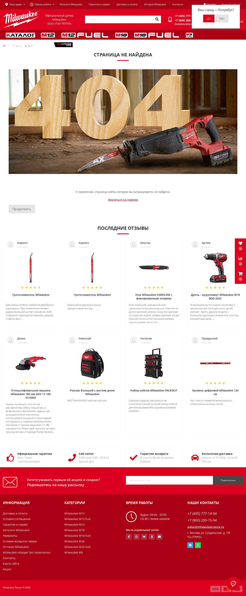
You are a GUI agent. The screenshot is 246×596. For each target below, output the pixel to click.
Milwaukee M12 (74, 513)
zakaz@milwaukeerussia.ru (205, 527)
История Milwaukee (155, 4)
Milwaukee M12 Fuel (77, 519)
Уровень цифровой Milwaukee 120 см (215, 392)
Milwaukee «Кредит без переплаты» (27, 552)
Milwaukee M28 (74, 541)
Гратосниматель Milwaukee (30, 295)
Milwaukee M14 (74, 524)
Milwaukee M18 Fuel (77, 535)
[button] (240, 276)
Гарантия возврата (154, 454)
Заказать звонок (184, 23)
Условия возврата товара (20, 541)
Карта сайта (11, 563)
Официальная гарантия (34, 454)
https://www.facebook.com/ (129, 536)
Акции (7, 569)
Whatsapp (198, 545)
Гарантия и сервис (99, 4)
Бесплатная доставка (217, 454)
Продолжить (21, 209)
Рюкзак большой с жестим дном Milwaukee (92, 392)
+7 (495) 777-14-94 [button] (202, 513)
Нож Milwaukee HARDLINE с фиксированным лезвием (153, 296)
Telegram (190, 545)
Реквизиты (10, 535)
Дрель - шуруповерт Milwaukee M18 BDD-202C (215, 296)
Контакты (177, 4)
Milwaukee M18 (74, 530)
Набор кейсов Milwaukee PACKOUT (153, 390)
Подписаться (228, 480)
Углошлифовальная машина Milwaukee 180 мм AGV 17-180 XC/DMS (31, 394)
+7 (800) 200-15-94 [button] (202, 520)
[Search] (157, 19)
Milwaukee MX (73, 552)
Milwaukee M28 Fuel (77, 547)
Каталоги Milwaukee (71, 4)
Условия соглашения (17, 519)
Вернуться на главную (123, 199)
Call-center (86, 454)
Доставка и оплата (127, 4)
